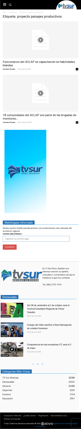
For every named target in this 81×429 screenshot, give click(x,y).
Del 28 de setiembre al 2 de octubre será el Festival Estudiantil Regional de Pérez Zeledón (48, 309)
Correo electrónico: (12, 233)
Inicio (5, 12)
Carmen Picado (9, 69)
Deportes (5, 336)
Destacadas (6, 316)
